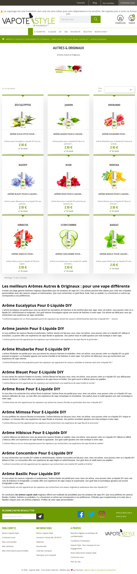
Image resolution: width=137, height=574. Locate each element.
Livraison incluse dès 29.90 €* (48, 537)
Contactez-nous (127, 3)
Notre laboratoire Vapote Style (83, 553)
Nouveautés (41, 546)
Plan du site (75, 561)
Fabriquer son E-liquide (46, 555)
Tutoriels (81, 3)
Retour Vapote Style (10, 533)
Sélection (40, 542)
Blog (95, 3)
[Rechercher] (80, 19)
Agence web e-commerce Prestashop (100, 570)
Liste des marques (44, 550)
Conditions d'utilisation (80, 541)
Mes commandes (9, 542)
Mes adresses (8, 546)
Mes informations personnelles (15, 550)
